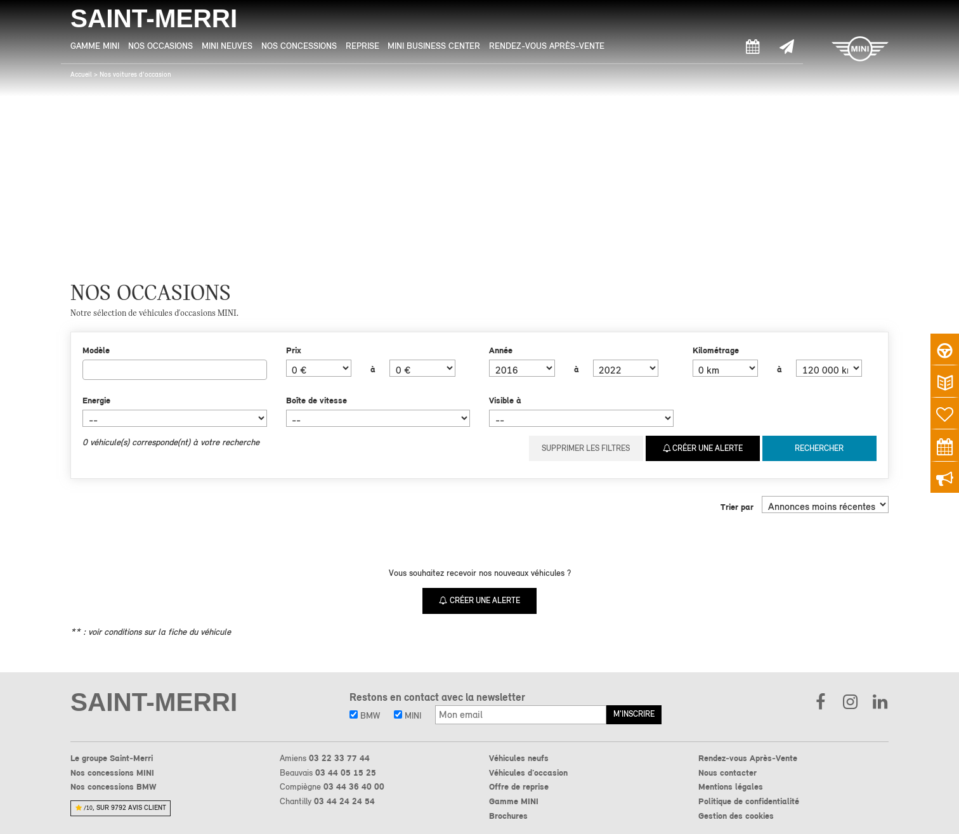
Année (500, 350)
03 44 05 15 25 (345, 772)
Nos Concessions (299, 46)
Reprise (362, 46)
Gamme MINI (94, 46)
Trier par (737, 506)
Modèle (96, 350)
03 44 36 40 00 (353, 786)
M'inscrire (634, 713)
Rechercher (819, 448)
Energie (96, 400)
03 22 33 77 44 (339, 757)
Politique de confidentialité (748, 800)
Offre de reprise (519, 786)
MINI (407, 715)
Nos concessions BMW (113, 786)
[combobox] (174, 370)
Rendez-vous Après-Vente (546, 46)
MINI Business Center (434, 46)
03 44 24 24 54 (344, 800)
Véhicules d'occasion (528, 772)
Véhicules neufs (519, 757)
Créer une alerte (703, 448)
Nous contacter (727, 772)
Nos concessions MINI (112, 772)
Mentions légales (730, 786)
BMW (364, 715)
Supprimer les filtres (586, 448)
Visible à (505, 400)
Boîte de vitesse (316, 400)
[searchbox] (89, 369)
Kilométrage (716, 350)
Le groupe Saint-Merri (111, 757)
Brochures (508, 815)
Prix (293, 350)
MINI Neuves (227, 46)
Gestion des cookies (736, 815)
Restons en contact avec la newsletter (437, 696)
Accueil (81, 74)
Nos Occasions (160, 46)
